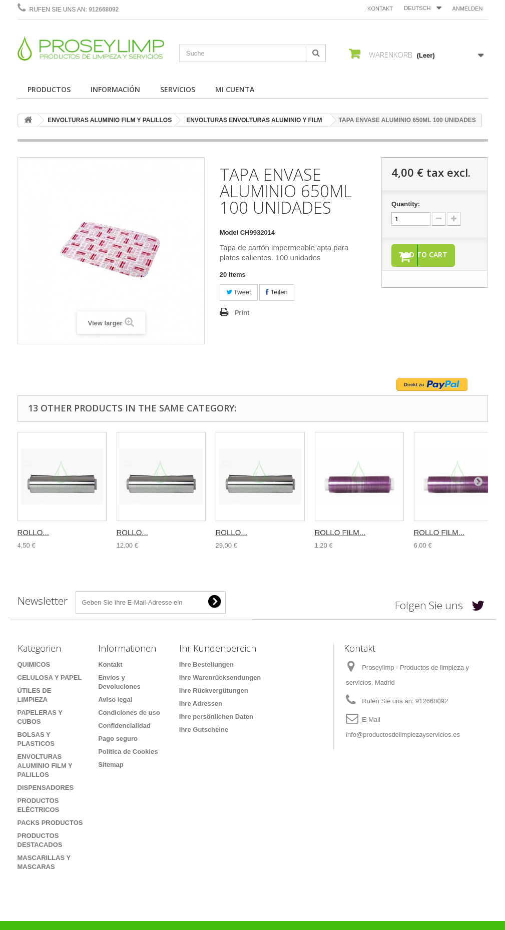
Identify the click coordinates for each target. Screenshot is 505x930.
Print (242, 312)
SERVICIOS (177, 89)
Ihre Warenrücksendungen (220, 677)
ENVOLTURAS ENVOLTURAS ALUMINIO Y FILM (254, 120)
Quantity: (405, 204)
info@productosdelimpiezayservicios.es (403, 734)
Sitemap (111, 764)
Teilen (276, 292)
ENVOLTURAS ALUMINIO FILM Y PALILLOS (110, 120)
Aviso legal (115, 699)
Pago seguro (118, 738)
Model (229, 232)
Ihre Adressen (200, 703)
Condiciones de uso (129, 712)
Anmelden (467, 9)
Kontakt (380, 9)
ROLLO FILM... (340, 532)
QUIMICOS (34, 664)
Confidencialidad (124, 725)
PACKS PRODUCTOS (50, 822)
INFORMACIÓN (115, 89)
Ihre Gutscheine (203, 729)
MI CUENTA (234, 89)
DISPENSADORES (46, 787)
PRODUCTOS (49, 89)
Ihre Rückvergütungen (213, 690)
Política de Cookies (128, 751)
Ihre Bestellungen (206, 664)
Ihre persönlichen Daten (216, 716)
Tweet (238, 292)
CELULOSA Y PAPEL (50, 677)
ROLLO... (33, 532)
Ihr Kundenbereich (217, 648)
